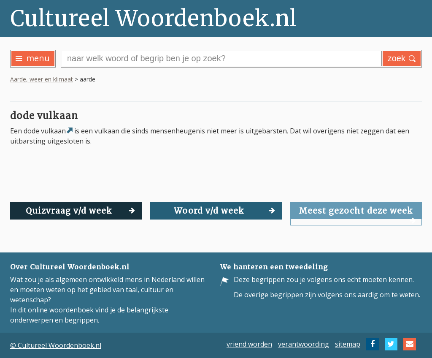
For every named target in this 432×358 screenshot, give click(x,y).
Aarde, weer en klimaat (41, 79)
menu (33, 58)
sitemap (347, 344)
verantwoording (303, 344)
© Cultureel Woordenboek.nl (55, 345)
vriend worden (249, 344)
